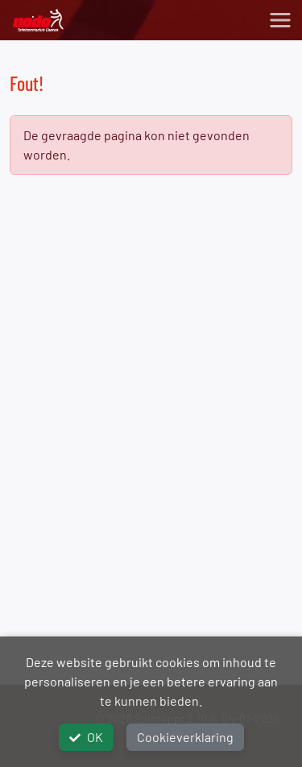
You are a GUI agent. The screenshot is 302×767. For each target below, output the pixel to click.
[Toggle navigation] (280, 20)
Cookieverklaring (185, 736)
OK (86, 736)
